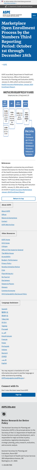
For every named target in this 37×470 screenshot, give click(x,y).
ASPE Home (6, 240)
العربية (4, 333)
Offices (4, 214)
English (4, 363)
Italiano (4, 350)
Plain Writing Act (7, 273)
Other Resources (8, 233)
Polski (4, 343)
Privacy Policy (6, 263)
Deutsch (5, 353)
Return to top (18, 199)
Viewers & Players (8, 284)
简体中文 (5, 316)
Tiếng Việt (5, 319)
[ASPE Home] (12, 14)
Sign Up (18, 395)
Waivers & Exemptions (9, 218)
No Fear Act (6, 277)
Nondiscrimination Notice (11, 267)
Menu (34, 15)
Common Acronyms (8, 291)
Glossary (4, 287)
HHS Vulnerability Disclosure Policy (14, 294)
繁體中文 (5, 312)
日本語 (4, 356)
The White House (8, 253)
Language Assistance (10, 303)
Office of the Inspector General (12, 250)
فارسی (4, 360)
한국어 (4, 322)
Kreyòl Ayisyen (7, 336)
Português (5, 346)
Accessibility (6, 257)
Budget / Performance (9, 260)
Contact (4, 221)
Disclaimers (6, 280)
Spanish (4, 309)
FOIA (3, 270)
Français (4, 339)
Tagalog (4, 326)
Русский (5, 329)
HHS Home (6, 243)
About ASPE (6, 205)
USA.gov (4, 246)
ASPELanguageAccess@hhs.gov (13, 378)
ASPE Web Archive (8, 225)
